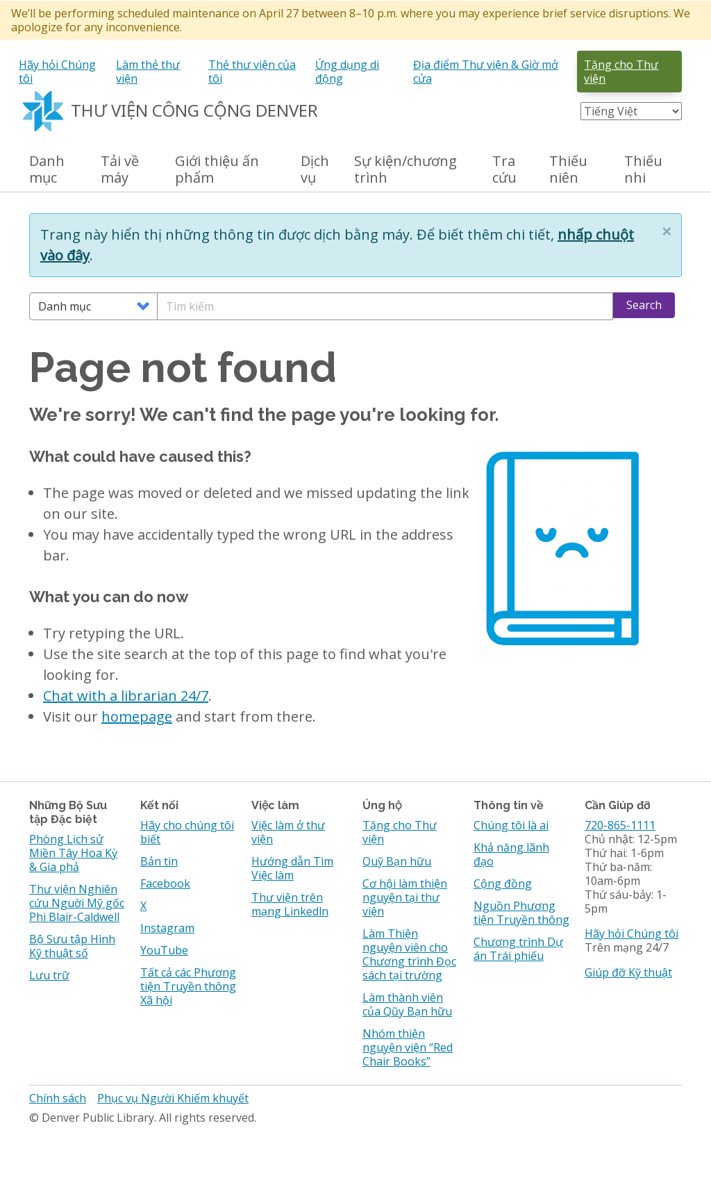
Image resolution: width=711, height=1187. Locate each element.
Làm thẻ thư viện (148, 71)
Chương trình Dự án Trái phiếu (518, 948)
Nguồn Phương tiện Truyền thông (521, 912)
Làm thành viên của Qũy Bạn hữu (407, 1004)
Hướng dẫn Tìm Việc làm (292, 868)
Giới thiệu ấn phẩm (217, 170)
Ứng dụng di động (347, 71)
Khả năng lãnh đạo (511, 854)
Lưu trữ (49, 975)
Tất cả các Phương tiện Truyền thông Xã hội (188, 986)
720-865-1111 (620, 825)
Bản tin (159, 861)
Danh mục (47, 170)
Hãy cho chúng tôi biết (187, 832)
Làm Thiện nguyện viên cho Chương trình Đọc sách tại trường (409, 954)
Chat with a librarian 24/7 (125, 695)
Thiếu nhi (643, 170)
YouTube (164, 950)
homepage (136, 716)
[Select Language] (631, 111)
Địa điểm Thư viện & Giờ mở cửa (485, 71)
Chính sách (57, 1098)
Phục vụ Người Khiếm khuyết (173, 1098)
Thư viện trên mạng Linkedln (289, 904)
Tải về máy (120, 170)
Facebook (165, 883)
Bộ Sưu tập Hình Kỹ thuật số (72, 946)
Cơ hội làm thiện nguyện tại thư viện (404, 897)
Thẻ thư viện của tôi (252, 71)
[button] (666, 231)
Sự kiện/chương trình (405, 170)
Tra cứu (504, 170)
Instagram (167, 928)
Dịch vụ (315, 170)
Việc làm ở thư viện (288, 832)
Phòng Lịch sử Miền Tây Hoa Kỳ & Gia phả (73, 852)
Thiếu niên (568, 170)
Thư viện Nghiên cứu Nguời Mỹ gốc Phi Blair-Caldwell (76, 902)
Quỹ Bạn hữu (396, 861)
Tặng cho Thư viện (621, 71)
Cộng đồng (503, 883)
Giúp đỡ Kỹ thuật (628, 972)
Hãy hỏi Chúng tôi (57, 71)
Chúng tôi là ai (511, 825)
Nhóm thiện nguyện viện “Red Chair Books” (407, 1047)
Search (644, 305)
